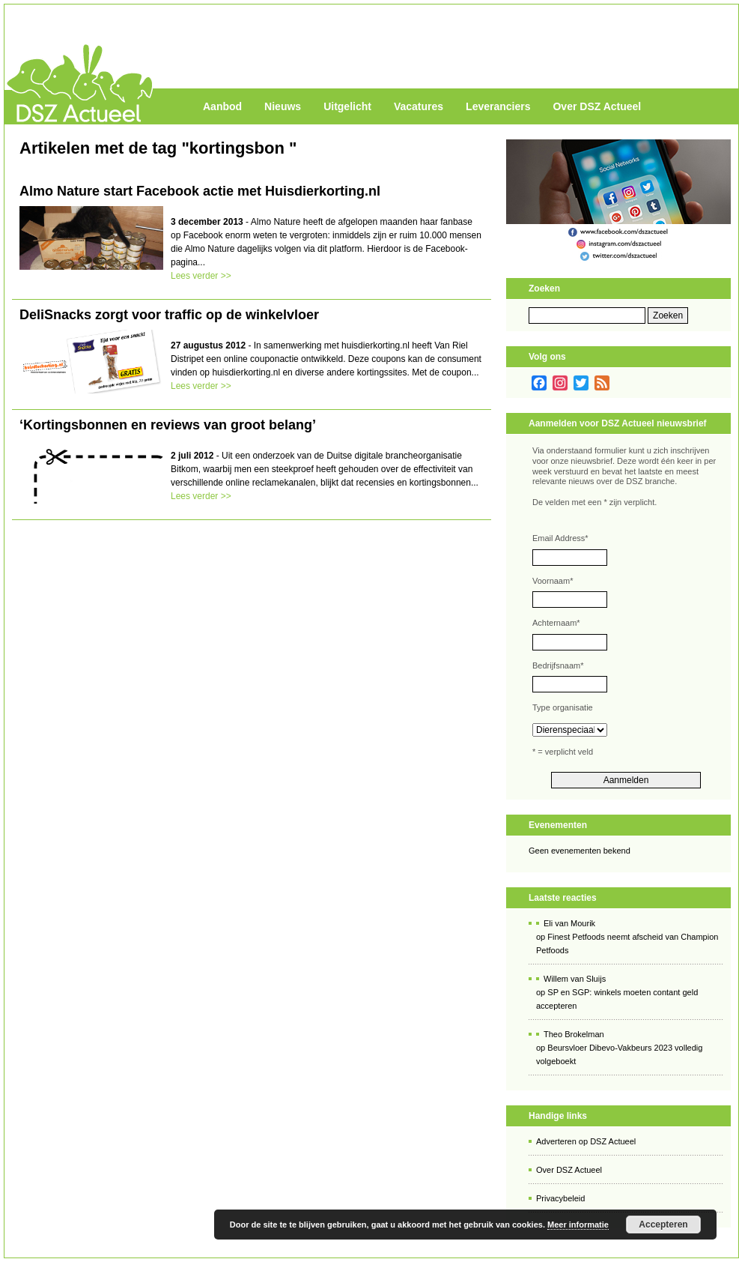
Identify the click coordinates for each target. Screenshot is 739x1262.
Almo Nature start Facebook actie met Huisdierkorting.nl (199, 191)
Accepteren (663, 1224)
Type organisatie (562, 707)
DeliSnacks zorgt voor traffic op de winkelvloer (169, 314)
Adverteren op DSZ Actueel (586, 1141)
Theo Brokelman (574, 1034)
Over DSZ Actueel (597, 106)
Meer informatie (578, 1224)
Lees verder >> (201, 276)
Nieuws (282, 106)
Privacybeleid (560, 1198)
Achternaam (556, 622)
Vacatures (418, 106)
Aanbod (222, 106)
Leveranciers (498, 106)
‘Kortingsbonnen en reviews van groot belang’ (167, 424)
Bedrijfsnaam (557, 665)
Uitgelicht (347, 106)
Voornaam (552, 580)
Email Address (560, 538)
